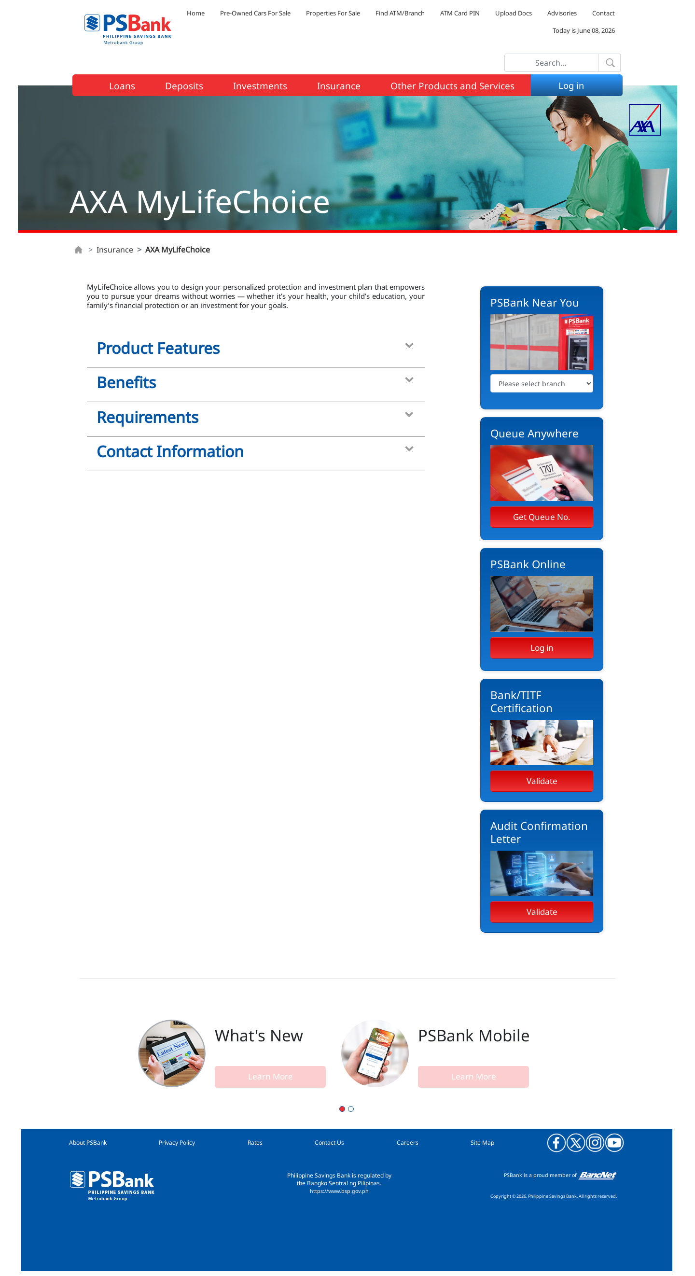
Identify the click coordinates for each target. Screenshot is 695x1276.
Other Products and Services (452, 86)
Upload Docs (513, 13)
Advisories (562, 13)
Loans (122, 86)
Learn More (270, 1076)
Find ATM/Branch (400, 13)
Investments (260, 86)
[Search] (551, 63)
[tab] (256, 350)
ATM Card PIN (460, 13)
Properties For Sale (333, 13)
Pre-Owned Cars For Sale (255, 13)
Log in (578, 85)
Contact (603, 13)
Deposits (184, 86)
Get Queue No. (541, 516)
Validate (542, 780)
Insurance (339, 86)
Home (196, 13)
